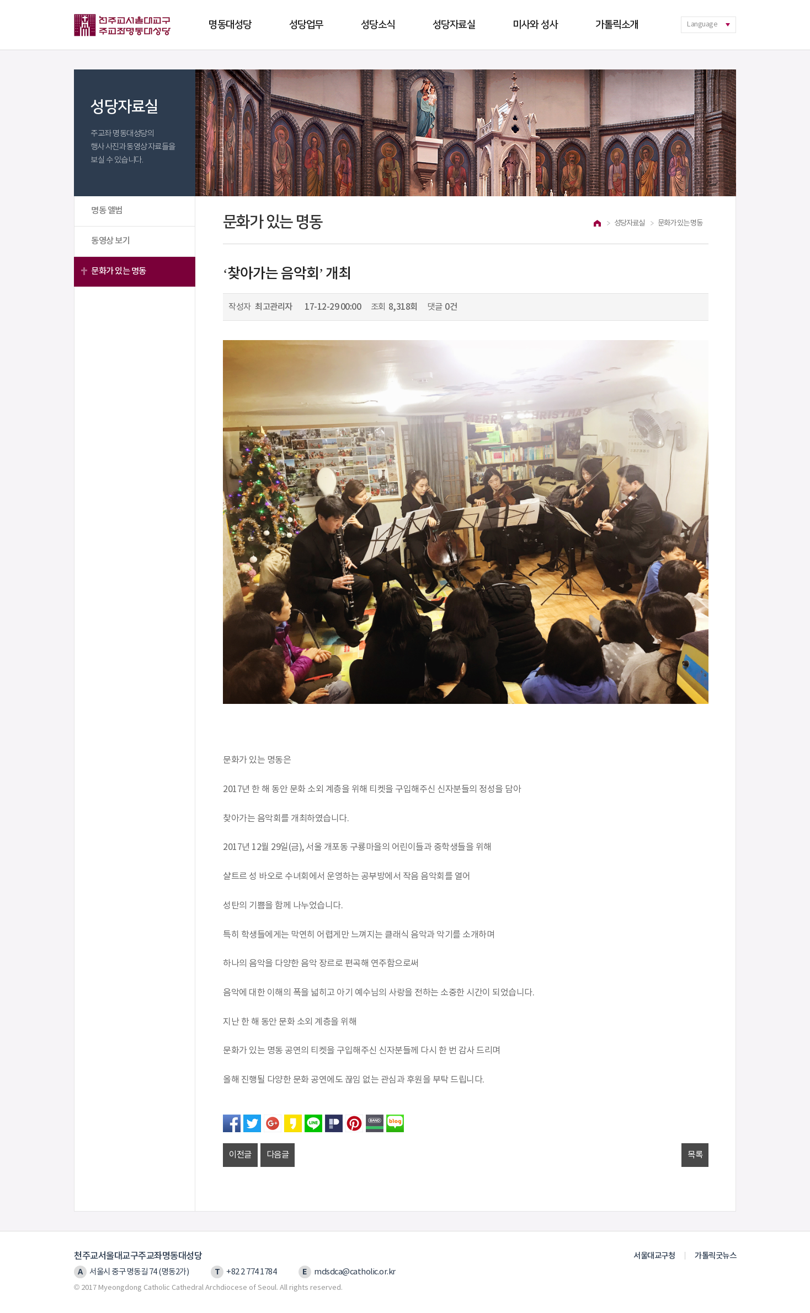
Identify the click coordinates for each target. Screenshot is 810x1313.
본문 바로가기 (0, 0)
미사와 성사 (535, 24)
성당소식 (378, 24)
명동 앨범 (106, 211)
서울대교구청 (654, 1256)
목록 (695, 1155)
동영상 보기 (110, 241)
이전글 (240, 1155)
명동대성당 (230, 24)
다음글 (278, 1155)
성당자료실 (454, 24)
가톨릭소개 (616, 24)
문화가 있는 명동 (118, 271)
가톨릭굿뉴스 (715, 1256)
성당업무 (306, 24)
